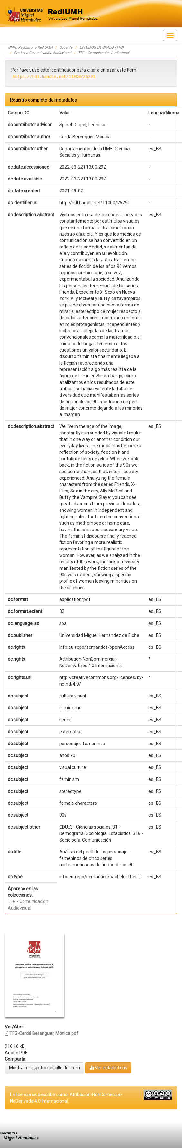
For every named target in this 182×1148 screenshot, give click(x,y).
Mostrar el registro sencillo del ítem (44, 1067)
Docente (65, 47)
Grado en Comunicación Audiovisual (42, 53)
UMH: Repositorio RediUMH (30, 47)
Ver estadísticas (108, 1067)
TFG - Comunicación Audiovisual (103, 53)
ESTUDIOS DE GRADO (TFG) (101, 47)
